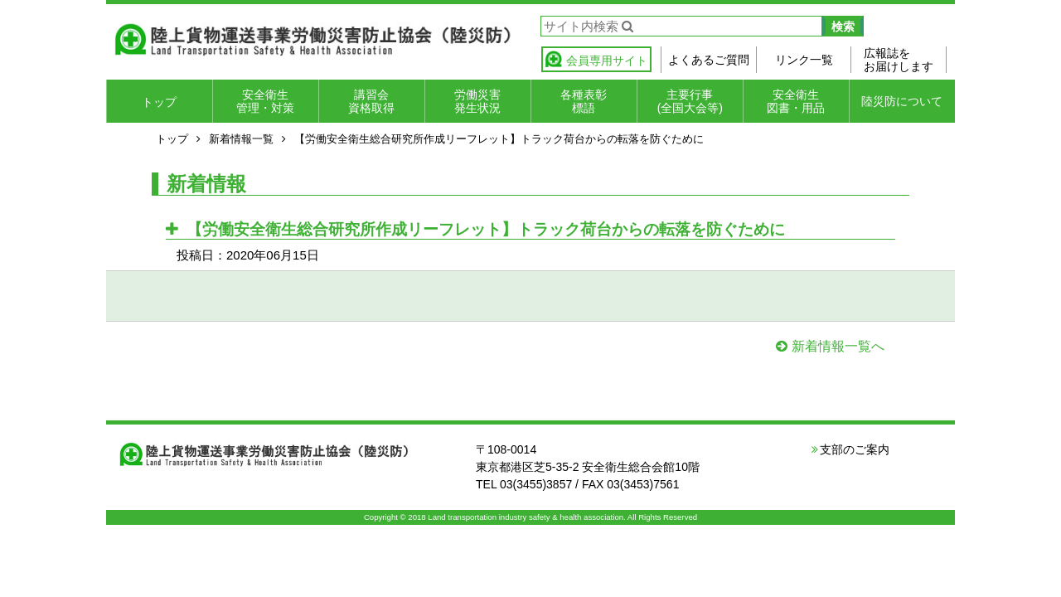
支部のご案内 (854, 449)
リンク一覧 (804, 59)
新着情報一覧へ (838, 346)
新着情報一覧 (241, 139)
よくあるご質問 (708, 59)
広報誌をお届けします (898, 59)
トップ (159, 102)
